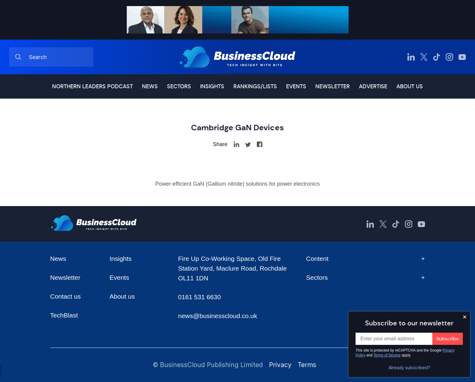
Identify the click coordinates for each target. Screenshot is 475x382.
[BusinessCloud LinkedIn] (411, 57)
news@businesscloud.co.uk (217, 315)
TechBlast (64, 315)
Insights (212, 86)
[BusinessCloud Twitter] (423, 57)
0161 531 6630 (199, 296)
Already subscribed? (409, 368)
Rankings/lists (255, 86)
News (150, 86)
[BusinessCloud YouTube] (462, 57)
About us (409, 86)
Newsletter (332, 86)
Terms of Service (387, 355)
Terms (307, 365)
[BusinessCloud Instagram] (449, 57)
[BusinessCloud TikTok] (436, 57)
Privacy (280, 365)
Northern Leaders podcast (92, 86)
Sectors (179, 86)
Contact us (65, 296)
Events (296, 86)
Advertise (373, 86)
